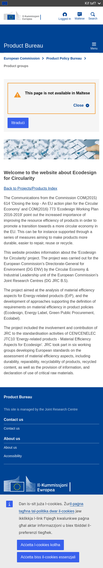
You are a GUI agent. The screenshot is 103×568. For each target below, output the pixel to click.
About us (10, 447)
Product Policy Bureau (64, 58)
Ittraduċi (18, 123)
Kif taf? (93, 3)
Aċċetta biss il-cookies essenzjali (48, 557)
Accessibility (13, 456)
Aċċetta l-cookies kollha (40, 545)
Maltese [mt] (80, 16)
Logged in (64, 16)
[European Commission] (38, 484)
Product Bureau (18, 397)
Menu (94, 46)
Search (92, 16)
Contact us (12, 428)
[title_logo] (30, 15)
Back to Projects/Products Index (30, 188)
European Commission (22, 58)
